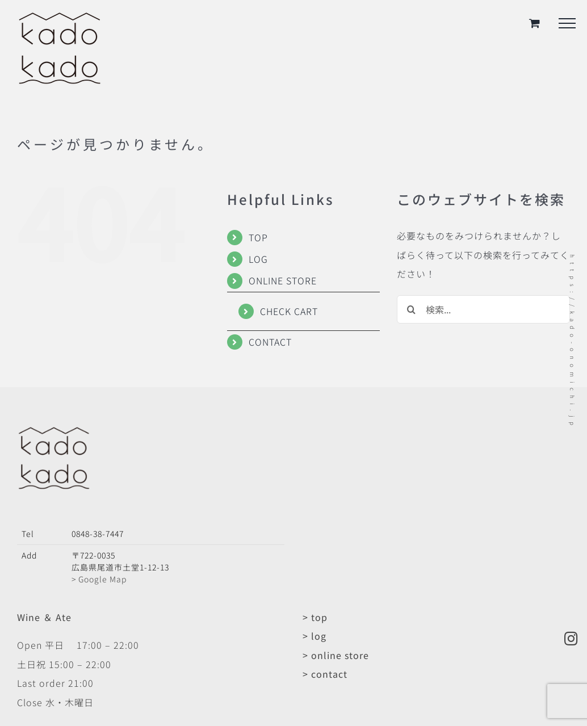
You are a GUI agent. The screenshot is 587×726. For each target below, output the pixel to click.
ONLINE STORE (283, 280)
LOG (258, 259)
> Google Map (99, 579)
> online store (336, 655)
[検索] (411, 309)
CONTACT (270, 342)
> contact (325, 674)
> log (314, 636)
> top (315, 617)
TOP (258, 237)
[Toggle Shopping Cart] (534, 23)
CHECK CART (289, 311)
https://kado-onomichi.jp (572, 342)
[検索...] (483, 309)
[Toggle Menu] (567, 23)
